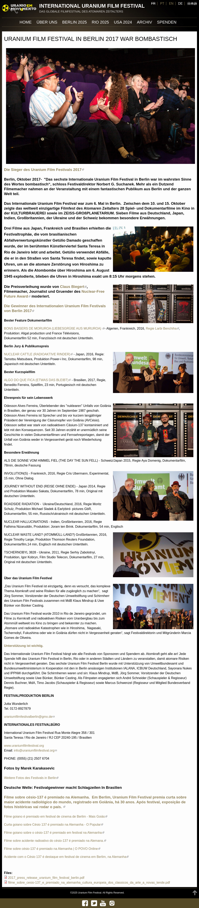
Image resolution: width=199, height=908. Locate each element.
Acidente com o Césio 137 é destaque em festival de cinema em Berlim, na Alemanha (66, 856)
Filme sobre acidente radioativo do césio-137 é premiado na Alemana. (55, 840)
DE (180, 3)
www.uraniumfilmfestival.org (24, 745)
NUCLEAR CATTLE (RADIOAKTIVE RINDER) (38, 354)
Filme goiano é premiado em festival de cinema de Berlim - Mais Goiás (55, 816)
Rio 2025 (100, 22)
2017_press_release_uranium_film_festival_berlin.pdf (46, 877)
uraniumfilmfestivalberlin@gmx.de (29, 716)
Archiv (144, 22)
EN (171, 3)
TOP (195, 892)
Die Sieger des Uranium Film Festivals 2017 (44, 170)
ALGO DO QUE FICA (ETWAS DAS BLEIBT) (37, 380)
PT (162, 3)
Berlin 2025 (74, 22)
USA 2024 (123, 22)
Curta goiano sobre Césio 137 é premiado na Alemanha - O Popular (53, 824)
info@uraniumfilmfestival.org (35, 750)
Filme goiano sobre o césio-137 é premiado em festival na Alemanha (54, 832)
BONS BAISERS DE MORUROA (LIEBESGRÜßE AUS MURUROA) (54, 328)
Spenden (166, 22)
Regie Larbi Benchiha (162, 328)
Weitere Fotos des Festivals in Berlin (31, 778)
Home (25, 22)
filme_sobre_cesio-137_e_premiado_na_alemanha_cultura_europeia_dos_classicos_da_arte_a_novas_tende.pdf (89, 882)
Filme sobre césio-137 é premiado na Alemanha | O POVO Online (52, 848)
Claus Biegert (73, 286)
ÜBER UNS (47, 22)
